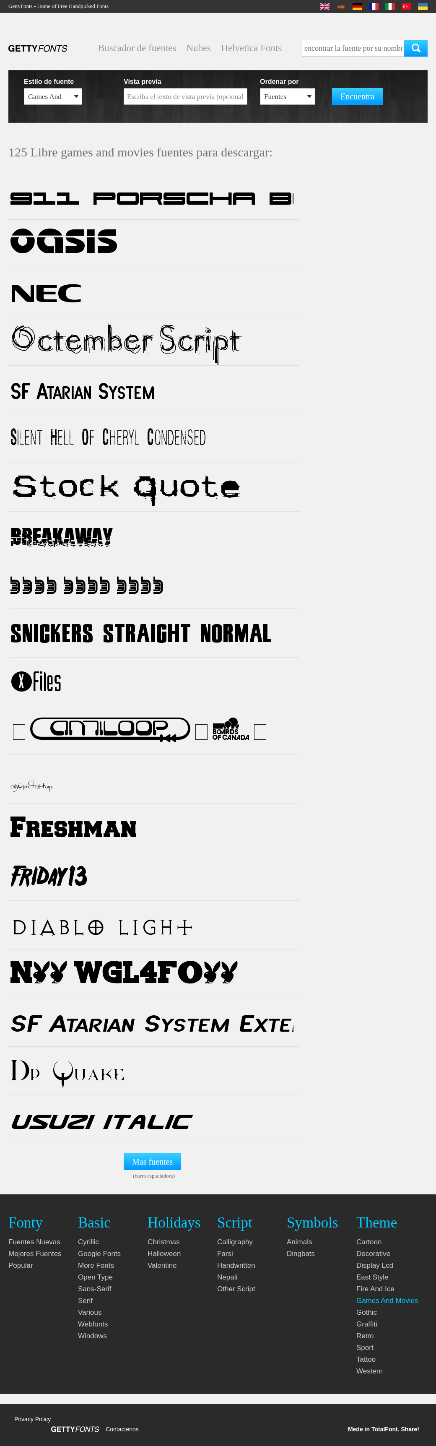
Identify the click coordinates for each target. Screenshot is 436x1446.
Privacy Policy (32, 1419)
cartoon (369, 1242)
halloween (164, 1254)
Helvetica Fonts (251, 48)
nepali (227, 1277)
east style (372, 1277)
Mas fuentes (152, 1161)
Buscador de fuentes (137, 48)
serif (85, 1301)
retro (365, 1336)
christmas (164, 1242)
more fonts (96, 1265)
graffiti (366, 1324)
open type (95, 1277)
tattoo (366, 1359)
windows (92, 1336)
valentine (162, 1265)
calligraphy (235, 1242)
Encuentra (357, 96)
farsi (225, 1254)
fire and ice (375, 1289)
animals (299, 1242)
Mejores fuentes (35, 1254)
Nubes (199, 48)
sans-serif (94, 1289)
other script (236, 1289)
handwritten (236, 1265)
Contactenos (122, 1429)
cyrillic (88, 1242)
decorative (373, 1254)
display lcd (374, 1265)
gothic (366, 1312)
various (89, 1312)
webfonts (93, 1324)
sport (365, 1348)
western (369, 1371)
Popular (20, 1265)
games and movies (387, 1301)
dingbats (301, 1254)
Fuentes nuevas (34, 1242)
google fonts (99, 1254)
